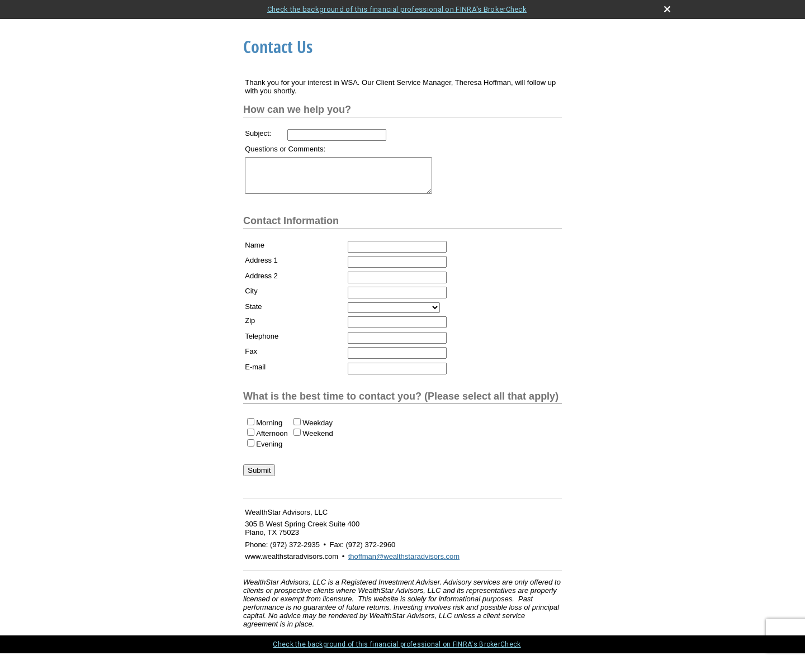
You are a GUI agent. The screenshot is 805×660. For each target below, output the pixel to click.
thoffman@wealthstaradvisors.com (404, 563)
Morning (269, 429)
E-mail (255, 373)
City (251, 297)
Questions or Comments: (285, 149)
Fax (251, 358)
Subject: (258, 133)
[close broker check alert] (667, 9)
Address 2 (261, 282)
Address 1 (261, 267)
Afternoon (271, 440)
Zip (250, 327)
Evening (269, 451)
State (253, 313)
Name (254, 252)
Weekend (317, 440)
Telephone (261, 343)
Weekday (317, 429)
